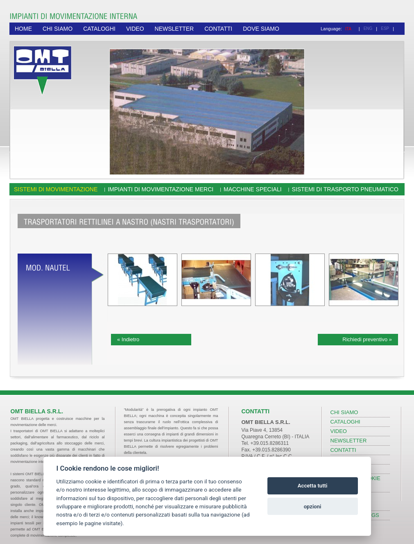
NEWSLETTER (174, 28)
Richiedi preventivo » (367, 339)
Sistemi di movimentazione (55, 189)
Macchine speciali (253, 189)
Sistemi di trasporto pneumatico (345, 189)
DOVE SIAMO (261, 28)
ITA (348, 29)
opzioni (312, 506)
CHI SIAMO (57, 28)
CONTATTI (218, 28)
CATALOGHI (99, 28)
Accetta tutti (313, 486)
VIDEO (135, 28)
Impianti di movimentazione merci (160, 189)
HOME (23, 28)
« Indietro (128, 339)
